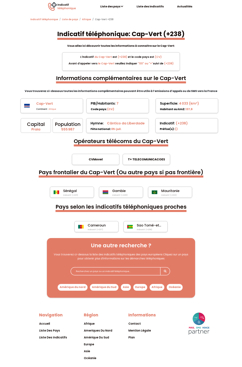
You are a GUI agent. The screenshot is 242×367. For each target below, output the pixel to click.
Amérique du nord (73, 287)
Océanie (175, 287)
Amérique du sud (96, 337)
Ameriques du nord (98, 331)
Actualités (184, 6)
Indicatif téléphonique (44, 19)
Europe (140, 287)
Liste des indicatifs (150, 6)
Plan (131, 337)
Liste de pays (70, 19)
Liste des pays (111, 6)
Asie (126, 287)
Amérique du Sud (104, 287)
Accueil (44, 324)
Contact (134, 324)
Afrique (86, 19)
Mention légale (139, 331)
